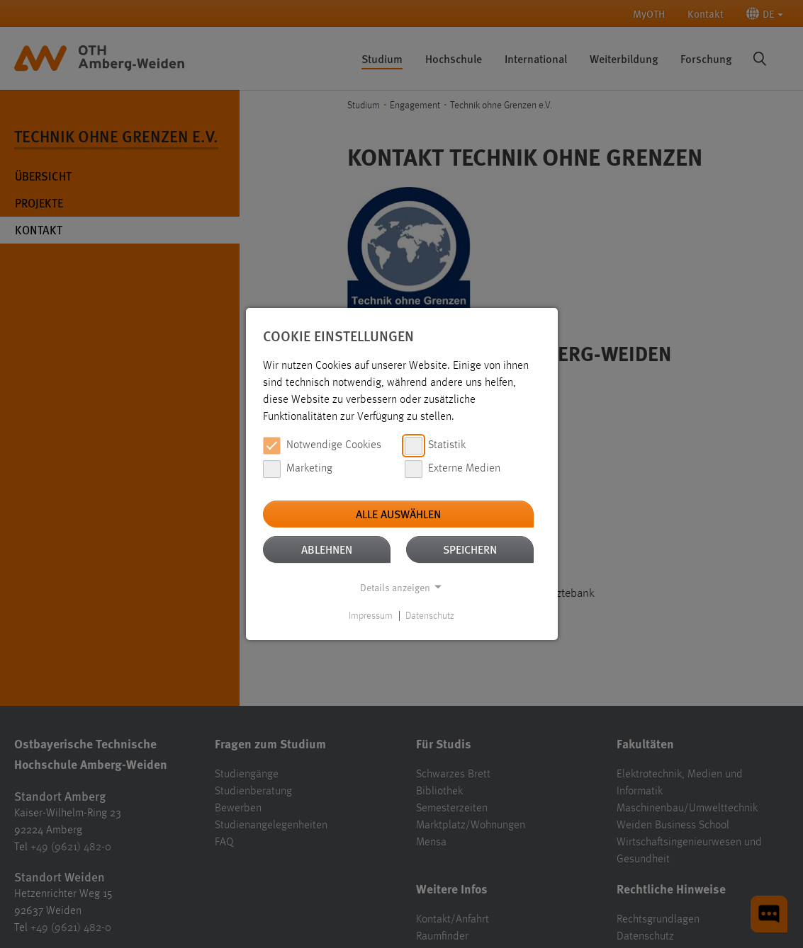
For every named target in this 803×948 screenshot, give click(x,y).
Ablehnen (326, 549)
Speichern (470, 549)
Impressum (371, 616)
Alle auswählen (398, 514)
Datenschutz (429, 616)
